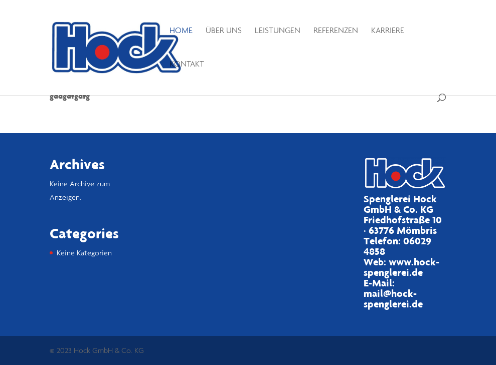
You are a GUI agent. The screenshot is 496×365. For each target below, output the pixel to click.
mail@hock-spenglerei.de (393, 298)
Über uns (224, 31)
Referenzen (335, 31)
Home (181, 31)
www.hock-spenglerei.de (401, 267)
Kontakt (187, 64)
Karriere (387, 31)
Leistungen (277, 31)
